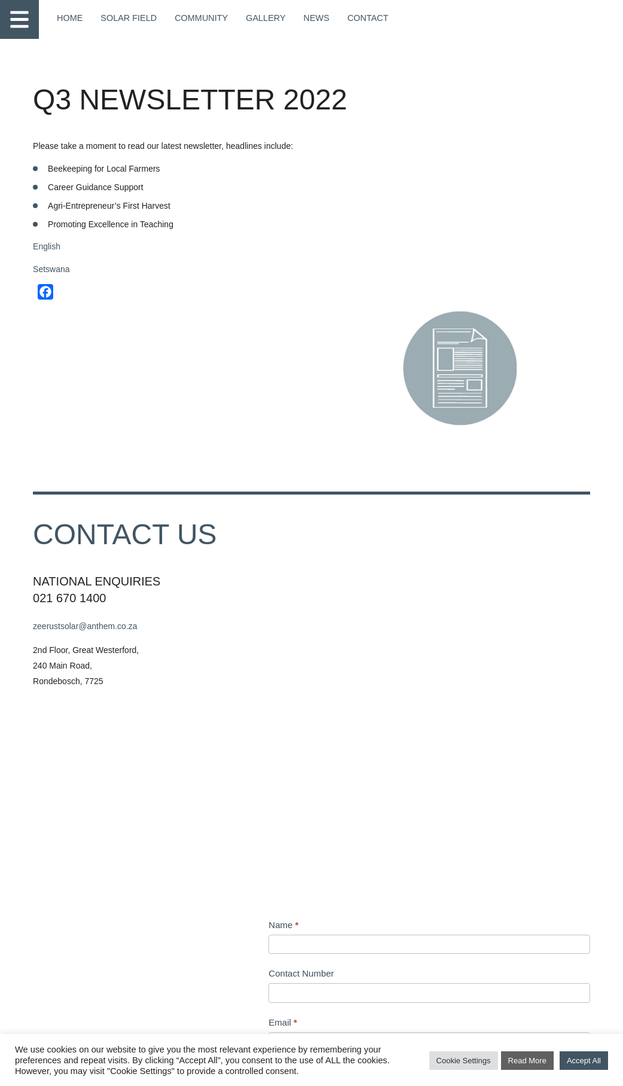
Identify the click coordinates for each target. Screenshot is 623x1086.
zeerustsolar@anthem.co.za (91, 475)
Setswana (57, 273)
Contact (361, 18)
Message (356, 623)
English (54, 250)
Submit (362, 970)
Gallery (261, 18)
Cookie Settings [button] (463, 1061)
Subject (353, 575)
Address (351, 709)
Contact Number (368, 477)
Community (198, 18)
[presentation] (426, 916)
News (310, 18)
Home (69, 18)
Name (350, 429)
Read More (527, 1061)
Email (349, 526)
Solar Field (127, 18)
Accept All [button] (584, 1061)
